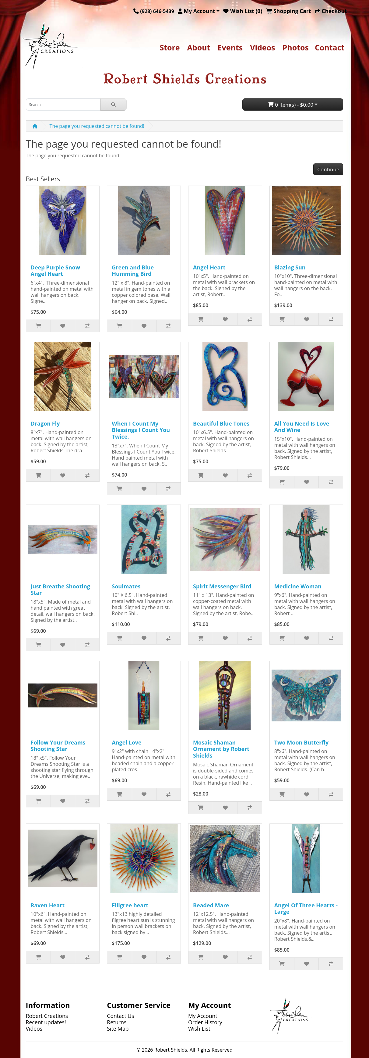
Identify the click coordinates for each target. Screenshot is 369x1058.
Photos (296, 47)
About (198, 47)
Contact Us (120, 1015)
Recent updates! (46, 1022)
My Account (202, 1015)
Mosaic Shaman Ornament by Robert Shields (221, 749)
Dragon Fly (45, 423)
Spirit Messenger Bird (222, 586)
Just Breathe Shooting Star (60, 590)
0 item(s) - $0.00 (290, 104)
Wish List (199, 1028)
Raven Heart (48, 905)
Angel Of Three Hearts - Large (306, 909)
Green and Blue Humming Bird (133, 271)
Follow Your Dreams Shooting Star (58, 746)
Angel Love (126, 742)
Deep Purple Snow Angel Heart (55, 271)
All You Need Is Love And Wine (301, 427)
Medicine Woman (298, 586)
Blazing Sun (290, 267)
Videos (262, 47)
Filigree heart (130, 905)
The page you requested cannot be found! (97, 126)
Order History (205, 1022)
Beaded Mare (211, 905)
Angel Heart (209, 267)
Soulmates (126, 586)
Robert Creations (47, 1015)
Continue (328, 169)
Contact (330, 47)
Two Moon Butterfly (301, 742)
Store (170, 47)
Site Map (117, 1028)
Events (230, 47)
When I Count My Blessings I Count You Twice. (141, 430)
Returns (116, 1022)
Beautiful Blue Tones (221, 423)
